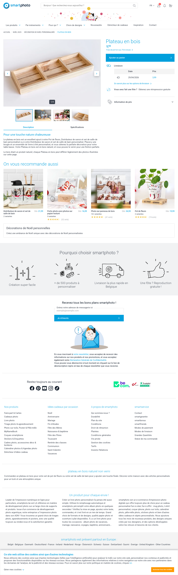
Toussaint (52, 439)
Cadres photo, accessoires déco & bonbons (20, 443)
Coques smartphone (13, 435)
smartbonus (140, 420)
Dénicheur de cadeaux (117, 25)
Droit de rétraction (99, 428)
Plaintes (95, 431)
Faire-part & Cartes (12, 413)
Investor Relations (99, 450)
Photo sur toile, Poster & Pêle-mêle (20, 428)
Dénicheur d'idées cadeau (16, 452)
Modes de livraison (143, 431)
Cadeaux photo (11, 416)
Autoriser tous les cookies (162, 570)
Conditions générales (101, 435)
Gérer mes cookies (14, 569)
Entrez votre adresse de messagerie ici (75, 307)
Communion (53, 446)
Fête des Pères (54, 435)
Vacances (52, 453)
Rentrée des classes (57, 442)
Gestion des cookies (100, 442)
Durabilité (95, 416)
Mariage (51, 420)
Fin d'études (53, 424)
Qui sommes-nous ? (100, 413)
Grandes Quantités (143, 435)
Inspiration (138, 25)
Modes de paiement (144, 428)
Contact (152, 25)
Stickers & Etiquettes (14, 439)
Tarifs (93, 446)
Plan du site (96, 420)
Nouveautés (96, 25)
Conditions (96, 424)
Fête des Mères (55, 428)
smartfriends (140, 424)
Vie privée (95, 439)
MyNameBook (10, 431)
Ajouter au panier (117, 57)
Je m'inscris (63, 318)
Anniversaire (53, 416)
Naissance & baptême (58, 431)
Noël (50, 413)
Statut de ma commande (146, 439)
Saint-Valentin (54, 450)
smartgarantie (141, 416)
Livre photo (9, 420)
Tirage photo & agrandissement (18, 424)
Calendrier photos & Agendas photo (20, 448)
